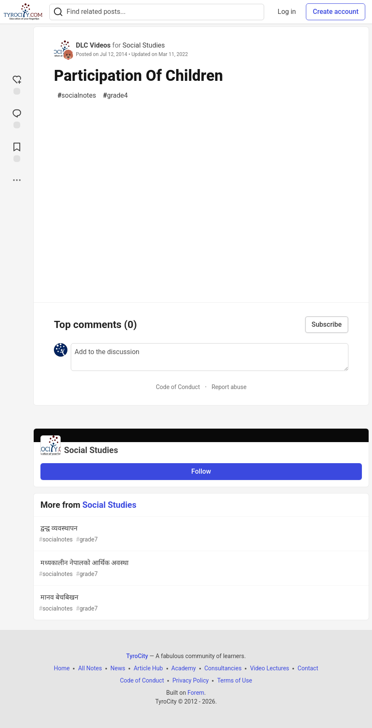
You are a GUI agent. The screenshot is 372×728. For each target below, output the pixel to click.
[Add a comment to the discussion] (209, 357)
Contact (307, 668)
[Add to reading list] (16, 151)
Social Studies (144, 45)
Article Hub (148, 668)
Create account (336, 12)
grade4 (115, 96)
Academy (183, 668)
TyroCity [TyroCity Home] (137, 656)
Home (62, 668)
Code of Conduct (178, 387)
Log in (287, 12)
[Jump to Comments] (16, 117)
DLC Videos (93, 45)
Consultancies (222, 668)
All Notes (90, 668)
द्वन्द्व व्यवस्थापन (200, 534)
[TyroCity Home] (23, 11)
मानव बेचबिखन (200, 603)
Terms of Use (234, 680)
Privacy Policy (190, 680)
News (117, 668)
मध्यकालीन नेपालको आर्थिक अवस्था (200, 569)
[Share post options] (16, 180)
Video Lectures (269, 668)
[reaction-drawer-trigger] (17, 84)
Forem (195, 692)
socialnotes (76, 96)
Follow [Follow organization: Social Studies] (201, 471)
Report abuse (228, 387)
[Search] (58, 12)
